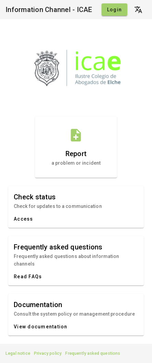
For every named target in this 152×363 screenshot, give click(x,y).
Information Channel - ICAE (48, 9)
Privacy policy (48, 353)
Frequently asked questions (92, 353)
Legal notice (17, 353)
